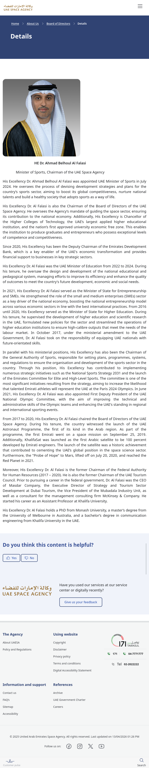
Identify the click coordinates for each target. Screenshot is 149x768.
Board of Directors (58, 23)
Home (15, 23)
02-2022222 (131, 664)
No (29, 558)
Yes (11, 558)
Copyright (59, 642)
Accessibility (10, 714)
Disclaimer (60, 649)
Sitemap (8, 707)
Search (141, 765)
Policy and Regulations (17, 649)
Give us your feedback (80, 602)
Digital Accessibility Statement (72, 670)
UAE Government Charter (69, 700)
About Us (33, 23)
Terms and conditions (67, 663)
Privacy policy (61, 656)
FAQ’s (6, 700)
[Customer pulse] (11, 762)
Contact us (9, 693)
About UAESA (11, 642)
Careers (58, 707)
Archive (57, 693)
